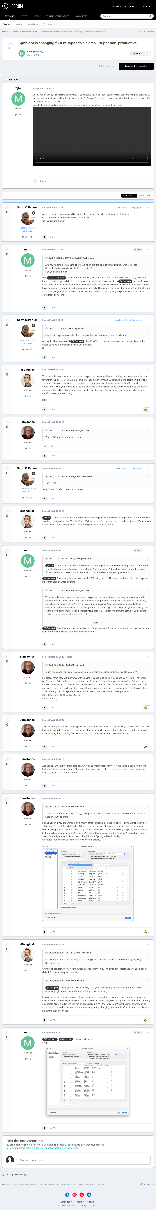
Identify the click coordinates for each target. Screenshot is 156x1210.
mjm (39, 51)
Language (66, 1201)
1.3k (28, 448)
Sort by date (144, 195)
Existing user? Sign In (125, 6)
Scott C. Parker (27, 207)
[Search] (115, 16)
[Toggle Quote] (46, 258)
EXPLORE (9, 17)
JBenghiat (27, 369)
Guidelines (33, 24)
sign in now (72, 1144)
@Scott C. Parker (56, 277)
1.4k (18, 114)
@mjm (47, 518)
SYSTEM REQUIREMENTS (57, 16)
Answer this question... (32, 1160)
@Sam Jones (50, 1039)
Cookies (91, 1201)
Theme (79, 1201)
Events (19, 24)
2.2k (28, 396)
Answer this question (136, 66)
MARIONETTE (81, 16)
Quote (43, 181)
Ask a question (106, 66)
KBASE (37, 16)
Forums (7, 24)
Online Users (49, 24)
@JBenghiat (125, 281)
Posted (43, 88)
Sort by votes (129, 195)
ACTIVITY (24, 16)
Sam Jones (27, 422)
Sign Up (147, 6)
